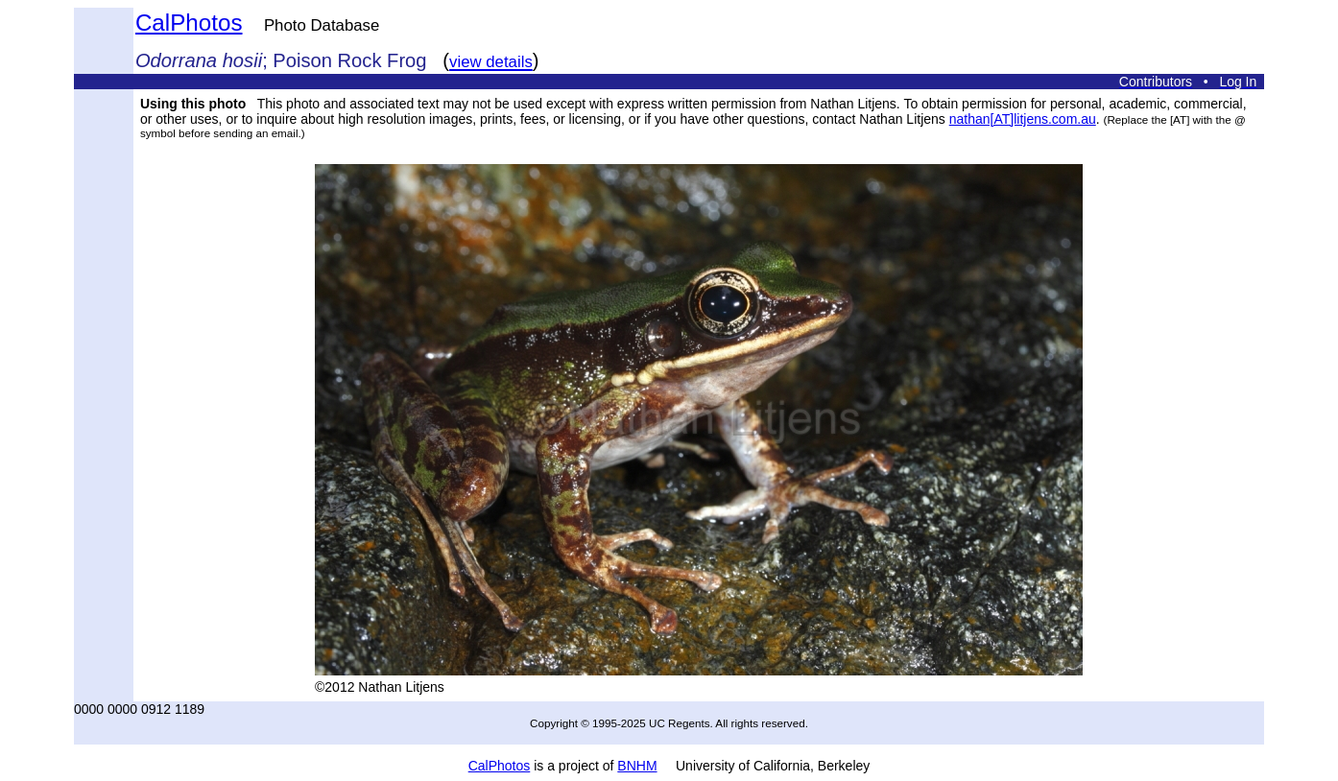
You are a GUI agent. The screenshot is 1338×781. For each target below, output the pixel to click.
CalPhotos (189, 23)
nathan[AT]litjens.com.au (1022, 119)
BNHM (637, 765)
